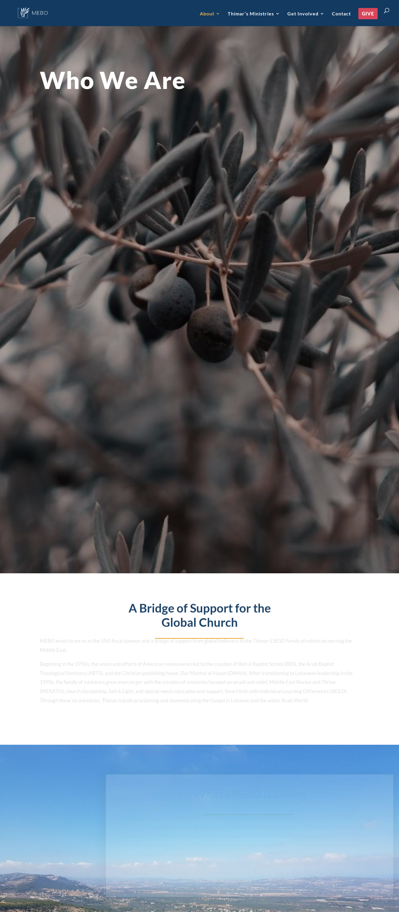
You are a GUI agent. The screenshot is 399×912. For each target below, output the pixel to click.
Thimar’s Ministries (251, 14)
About (207, 14)
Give (368, 13)
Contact (341, 14)
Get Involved (303, 14)
